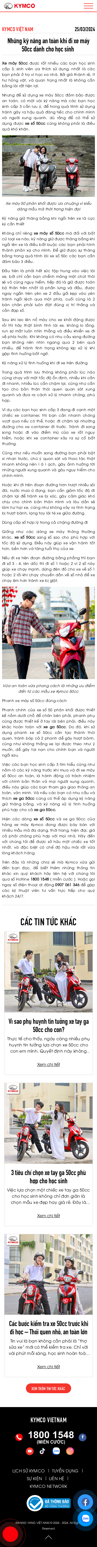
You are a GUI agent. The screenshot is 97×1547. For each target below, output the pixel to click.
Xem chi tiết (48, 1064)
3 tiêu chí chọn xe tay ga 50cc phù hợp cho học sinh (48, 1176)
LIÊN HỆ (56, 1478)
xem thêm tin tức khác (48, 1388)
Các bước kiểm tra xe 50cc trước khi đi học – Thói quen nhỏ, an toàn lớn (48, 1327)
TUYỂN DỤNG (65, 1470)
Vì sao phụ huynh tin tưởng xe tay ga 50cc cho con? (49, 1024)
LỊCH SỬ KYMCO (28, 1470)
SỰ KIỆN (34, 1478)
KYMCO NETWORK (48, 1486)
